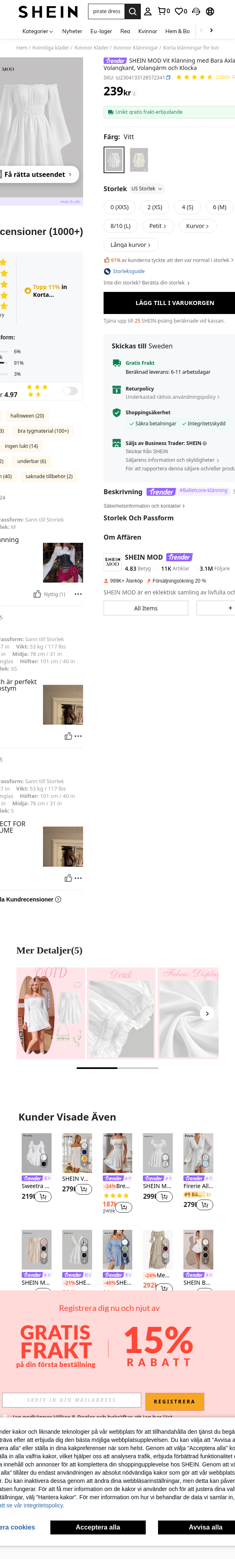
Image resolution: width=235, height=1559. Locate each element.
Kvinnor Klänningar (136, 48)
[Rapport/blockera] (78, 594)
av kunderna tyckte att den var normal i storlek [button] (169, 260)
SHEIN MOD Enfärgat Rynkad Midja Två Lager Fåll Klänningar (77, 1283)
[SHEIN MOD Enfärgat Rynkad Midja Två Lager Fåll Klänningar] (77, 1250)
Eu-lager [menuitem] (101, 31)
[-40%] (109, 1283)
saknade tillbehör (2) (49, 476)
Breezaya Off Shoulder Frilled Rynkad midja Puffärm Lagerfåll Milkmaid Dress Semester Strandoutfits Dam (118, 1186)
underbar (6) (31, 461)
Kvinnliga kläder (50, 48)
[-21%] (68, 1283)
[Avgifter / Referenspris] (134, 93)
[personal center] (148, 11)
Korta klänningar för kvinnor (196, 48)
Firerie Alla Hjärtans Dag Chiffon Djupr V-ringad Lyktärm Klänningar (198, 1186)
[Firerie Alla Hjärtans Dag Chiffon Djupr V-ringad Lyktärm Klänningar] (198, 1153)
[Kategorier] (38, 31)
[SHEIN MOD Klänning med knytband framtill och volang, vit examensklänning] (158, 1153)
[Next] (207, 1013)
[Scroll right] (211, 31)
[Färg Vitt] (119, 136)
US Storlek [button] (147, 188)
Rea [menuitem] (125, 31)
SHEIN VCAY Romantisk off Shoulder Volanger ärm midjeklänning (77, 1178)
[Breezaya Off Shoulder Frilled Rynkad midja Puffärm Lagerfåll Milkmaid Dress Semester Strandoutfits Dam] (118, 1153)
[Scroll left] (201, 31)
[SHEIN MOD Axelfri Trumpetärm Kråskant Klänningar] (37, 1250)
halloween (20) (27, 415)
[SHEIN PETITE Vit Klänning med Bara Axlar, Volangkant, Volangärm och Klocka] (118, 1250)
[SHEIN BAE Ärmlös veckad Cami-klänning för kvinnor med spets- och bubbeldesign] (198, 1250)
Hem (21, 48)
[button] (106, 11)
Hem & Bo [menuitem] (177, 31)
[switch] (70, 391)
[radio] (114, 160)
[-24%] (109, 1186)
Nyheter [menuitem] (72, 31)
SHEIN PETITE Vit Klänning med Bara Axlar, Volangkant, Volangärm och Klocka (118, 1283)
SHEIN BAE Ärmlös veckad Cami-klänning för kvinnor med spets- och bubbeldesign (198, 1282)
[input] (71, 1400)
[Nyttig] (37, 594)
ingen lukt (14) (21, 446)
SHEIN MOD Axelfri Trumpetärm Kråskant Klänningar (37, 1282)
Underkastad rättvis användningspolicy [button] (170, 370)
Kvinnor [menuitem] (147, 31)
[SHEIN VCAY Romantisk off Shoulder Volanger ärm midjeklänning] (77, 1153)
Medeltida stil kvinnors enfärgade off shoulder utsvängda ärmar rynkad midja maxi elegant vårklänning (158, 1275)
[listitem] (36, 1173)
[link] (163, 11)
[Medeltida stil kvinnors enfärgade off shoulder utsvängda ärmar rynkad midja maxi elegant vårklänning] (158, 1250)
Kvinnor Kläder (91, 48)
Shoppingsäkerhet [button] (148, 386)
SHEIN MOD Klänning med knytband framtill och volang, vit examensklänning (158, 1186)
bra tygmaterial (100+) (43, 430)
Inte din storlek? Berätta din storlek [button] (147, 283)
